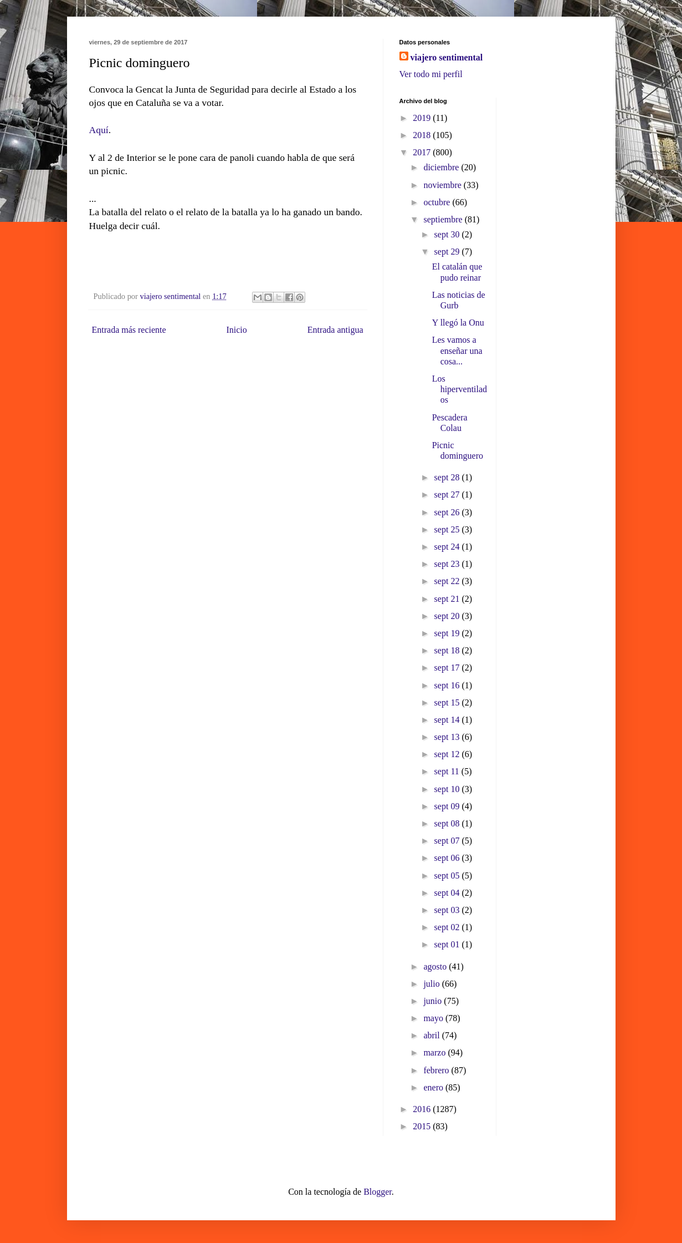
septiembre (443, 219)
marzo (435, 1052)
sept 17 (448, 667)
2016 (423, 1109)
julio (432, 983)
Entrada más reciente (129, 329)
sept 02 (448, 927)
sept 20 (448, 616)
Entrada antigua (335, 329)
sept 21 (448, 598)
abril (432, 1035)
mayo (434, 1018)
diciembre (442, 167)
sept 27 (448, 494)
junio (433, 1001)
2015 (423, 1126)
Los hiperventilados (459, 389)
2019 (423, 118)
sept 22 (448, 581)
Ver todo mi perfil (431, 74)
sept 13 (448, 737)
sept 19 (448, 633)
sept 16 (448, 685)
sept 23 (448, 564)
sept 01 (448, 944)
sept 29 (448, 251)
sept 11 (447, 771)
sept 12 (448, 754)
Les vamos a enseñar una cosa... (457, 350)
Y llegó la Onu (458, 322)
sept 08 (448, 823)
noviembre (443, 185)
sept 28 (448, 477)
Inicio (236, 329)
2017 (423, 152)
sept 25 (448, 529)
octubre (437, 202)
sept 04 (448, 892)
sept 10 (448, 789)
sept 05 (448, 875)
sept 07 (448, 840)
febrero (437, 1070)
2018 (423, 135)
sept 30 (448, 234)
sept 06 (448, 858)
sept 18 (448, 650)
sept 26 (448, 512)
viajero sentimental (447, 57)
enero (434, 1087)
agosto (436, 966)
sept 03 (448, 910)
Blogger (377, 1191)
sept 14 (448, 719)
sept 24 (448, 546)
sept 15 (448, 702)
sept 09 (448, 806)
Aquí (99, 129)
